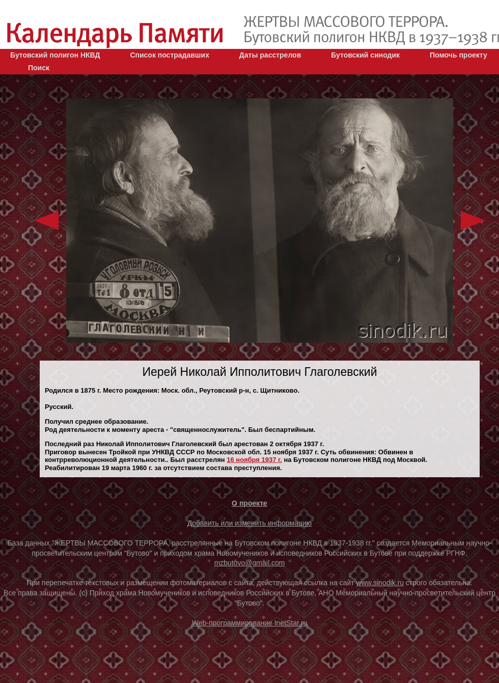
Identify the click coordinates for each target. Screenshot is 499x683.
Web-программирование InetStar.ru (250, 623)
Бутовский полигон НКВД (55, 55)
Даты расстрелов (270, 55)
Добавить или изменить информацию (249, 523)
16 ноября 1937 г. (254, 459)
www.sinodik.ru (380, 583)
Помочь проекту (458, 55)
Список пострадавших (169, 55)
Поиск (38, 68)
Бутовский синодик (365, 55)
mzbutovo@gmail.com (249, 563)
